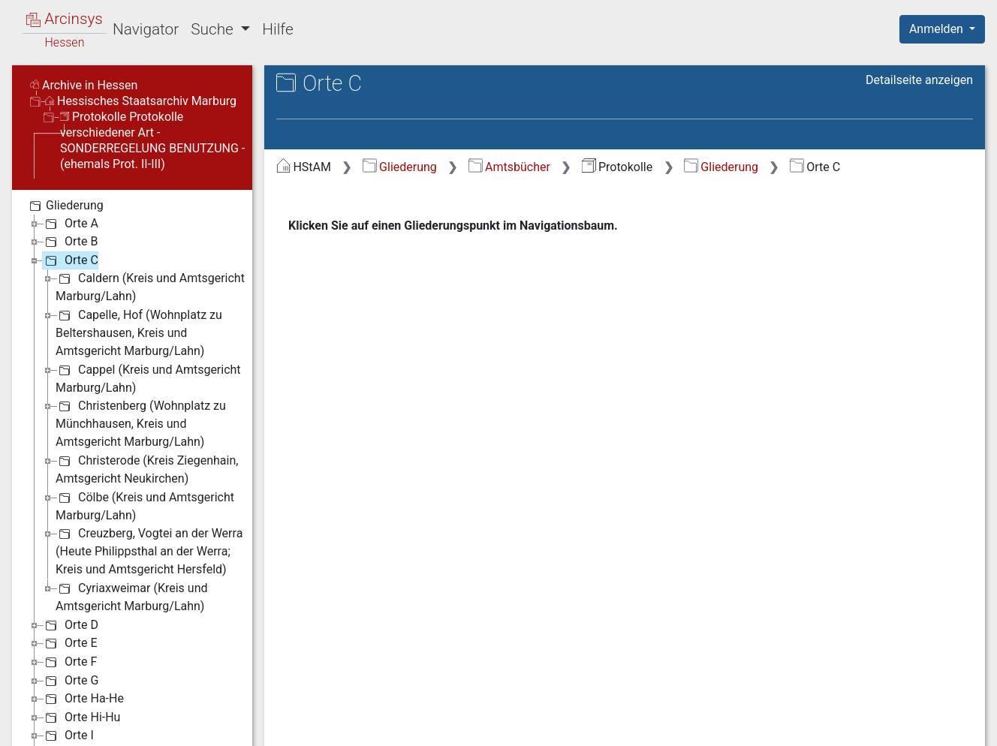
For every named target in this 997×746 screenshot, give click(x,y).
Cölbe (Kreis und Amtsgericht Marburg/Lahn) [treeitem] (145, 505)
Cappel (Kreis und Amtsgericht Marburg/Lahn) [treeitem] (148, 378)
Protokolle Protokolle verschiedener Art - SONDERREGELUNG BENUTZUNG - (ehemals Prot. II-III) (152, 140)
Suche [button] (214, 29)
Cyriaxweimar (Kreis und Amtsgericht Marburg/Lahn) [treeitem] (132, 596)
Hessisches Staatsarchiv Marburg (140, 101)
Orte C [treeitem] (70, 260)
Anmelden (937, 29)
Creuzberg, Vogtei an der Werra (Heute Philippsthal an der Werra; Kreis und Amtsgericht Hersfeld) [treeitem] (149, 550)
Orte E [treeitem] (70, 643)
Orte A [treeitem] (70, 224)
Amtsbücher (509, 167)
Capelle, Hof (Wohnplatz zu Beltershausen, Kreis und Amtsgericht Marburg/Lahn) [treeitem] (139, 332)
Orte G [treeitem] (70, 681)
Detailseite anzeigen (919, 80)
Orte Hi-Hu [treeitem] (81, 717)
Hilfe (277, 29)
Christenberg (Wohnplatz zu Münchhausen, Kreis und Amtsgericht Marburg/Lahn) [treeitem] (141, 423)
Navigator (146, 29)
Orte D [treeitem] (70, 625)
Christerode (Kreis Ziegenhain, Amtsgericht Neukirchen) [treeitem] (147, 469)
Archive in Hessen (83, 85)
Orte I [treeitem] (68, 735)
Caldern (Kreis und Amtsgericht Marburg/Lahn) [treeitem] (150, 286)
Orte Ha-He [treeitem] (83, 699)
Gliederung (400, 167)
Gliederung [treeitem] (65, 206)
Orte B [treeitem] (70, 242)
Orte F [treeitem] (69, 662)
